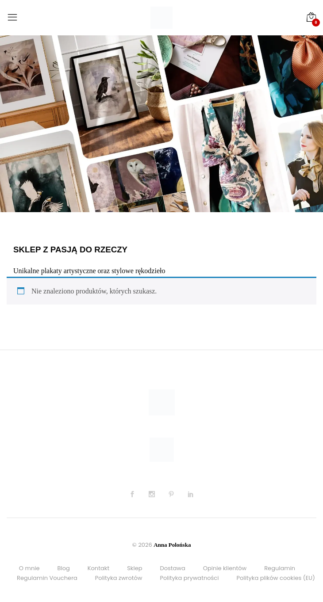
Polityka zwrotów (118, 578)
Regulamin (279, 568)
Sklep (134, 568)
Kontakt (98, 568)
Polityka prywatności (189, 578)
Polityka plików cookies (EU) (275, 578)
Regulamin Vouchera (47, 578)
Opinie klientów (224, 568)
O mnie (29, 568)
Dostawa (172, 568)
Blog (63, 568)
